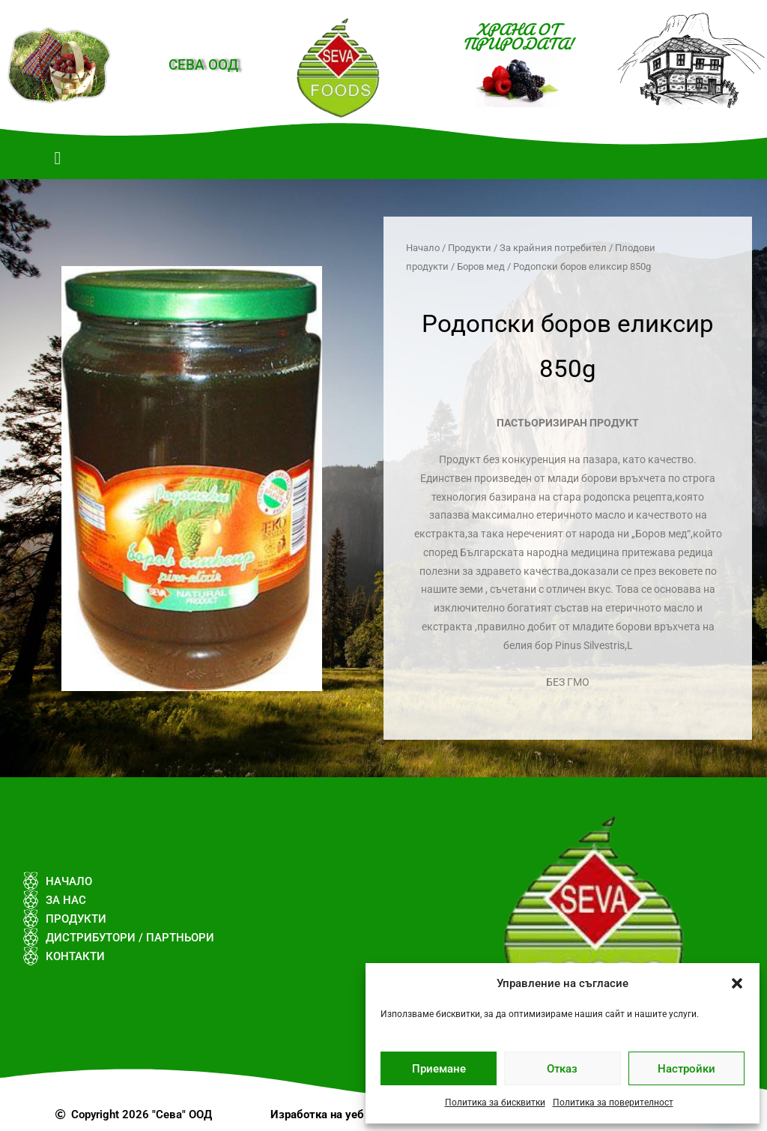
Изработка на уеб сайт (331, 1114)
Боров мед (481, 266)
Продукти (469, 247)
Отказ (562, 1069)
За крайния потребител (553, 247)
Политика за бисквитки (495, 1102)
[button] (737, 983)
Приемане (439, 1069)
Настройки (686, 1069)
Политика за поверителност (613, 1102)
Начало (423, 247)
